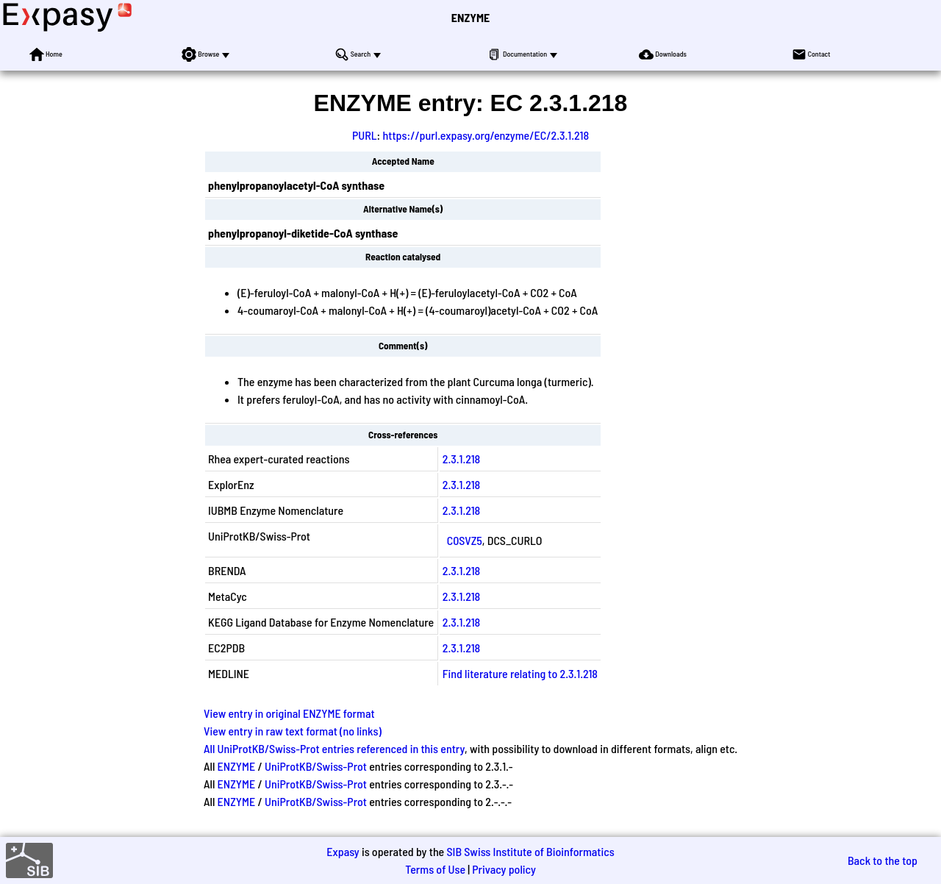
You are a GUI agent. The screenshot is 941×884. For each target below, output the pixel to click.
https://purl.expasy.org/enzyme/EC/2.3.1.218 (485, 135)
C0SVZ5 (464, 540)
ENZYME (470, 17)
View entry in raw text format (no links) (293, 731)
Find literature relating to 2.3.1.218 (520, 673)
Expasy (342, 851)
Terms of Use (435, 869)
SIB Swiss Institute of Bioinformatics (530, 851)
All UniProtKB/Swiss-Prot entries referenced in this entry (334, 748)
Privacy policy (504, 869)
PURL (364, 135)
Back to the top (882, 860)
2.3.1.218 (462, 459)
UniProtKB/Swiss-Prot (316, 766)
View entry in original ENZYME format (289, 713)
